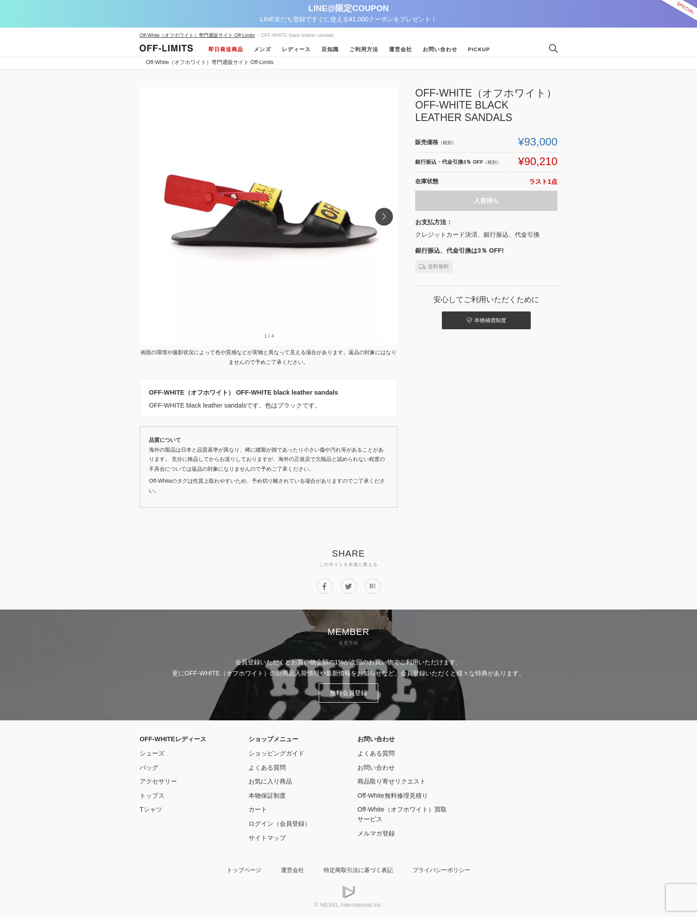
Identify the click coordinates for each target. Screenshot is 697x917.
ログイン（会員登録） (279, 823)
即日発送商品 (225, 49)
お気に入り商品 (270, 781)
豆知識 (330, 49)
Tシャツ (151, 809)
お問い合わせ (440, 49)
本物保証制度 (267, 795)
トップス (152, 795)
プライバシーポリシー (441, 870)
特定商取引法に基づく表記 (358, 870)
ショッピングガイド (276, 753)
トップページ (244, 870)
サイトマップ (267, 837)
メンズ (262, 49)
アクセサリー (158, 781)
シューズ (152, 753)
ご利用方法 (363, 49)
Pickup (479, 49)
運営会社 (400, 49)
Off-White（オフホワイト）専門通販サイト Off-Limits (197, 35)
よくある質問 (267, 767)
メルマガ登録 (376, 833)
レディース (296, 49)
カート (257, 809)
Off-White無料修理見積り (392, 795)
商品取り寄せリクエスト (391, 781)
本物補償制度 (486, 320)
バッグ (149, 767)
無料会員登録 (348, 692)
